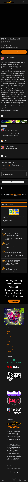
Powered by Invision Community (14, 468)
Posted (11, 59)
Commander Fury (10, 238)
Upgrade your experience (16, 194)
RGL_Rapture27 (7, 45)
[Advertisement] (14, 18)
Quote (6, 116)
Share (6, 182)
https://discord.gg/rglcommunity (9, 110)
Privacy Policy (7, 465)
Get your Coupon (14, 301)
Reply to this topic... (8, 174)
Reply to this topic (14, 52)
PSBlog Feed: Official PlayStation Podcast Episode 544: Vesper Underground (13, 235)
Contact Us (14, 465)
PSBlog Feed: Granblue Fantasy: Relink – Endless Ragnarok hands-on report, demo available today (13, 252)
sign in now (7, 165)
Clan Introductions (14, 47)
